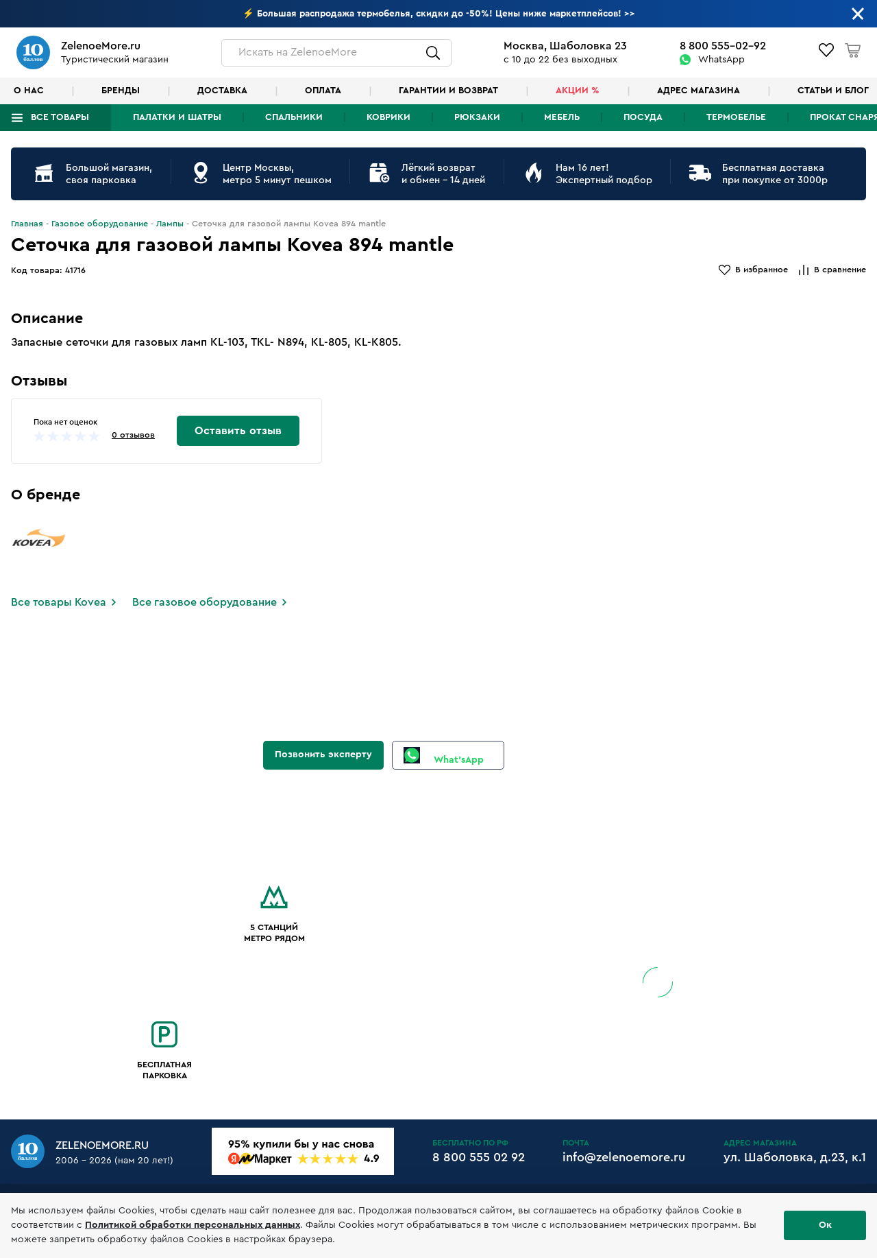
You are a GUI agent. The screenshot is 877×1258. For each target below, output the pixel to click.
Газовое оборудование (99, 223)
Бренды (120, 90)
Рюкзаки (477, 117)
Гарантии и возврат (448, 90)
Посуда (643, 117)
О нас (29, 90)
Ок (825, 1225)
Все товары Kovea (58, 602)
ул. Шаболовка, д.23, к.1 (795, 1157)
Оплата (323, 90)
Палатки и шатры (177, 117)
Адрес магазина (698, 90)
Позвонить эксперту (323, 754)
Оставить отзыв (238, 430)
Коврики (388, 117)
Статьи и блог (833, 90)
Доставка (222, 90)
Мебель (562, 117)
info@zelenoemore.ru (624, 1157)
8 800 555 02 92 (478, 1157)
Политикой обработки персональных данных (192, 1225)
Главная (27, 223)
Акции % (578, 90)
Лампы (170, 223)
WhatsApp (721, 59)
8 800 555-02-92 (723, 45)
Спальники (294, 117)
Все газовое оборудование (204, 602)
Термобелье (736, 117)
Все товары (60, 117)
